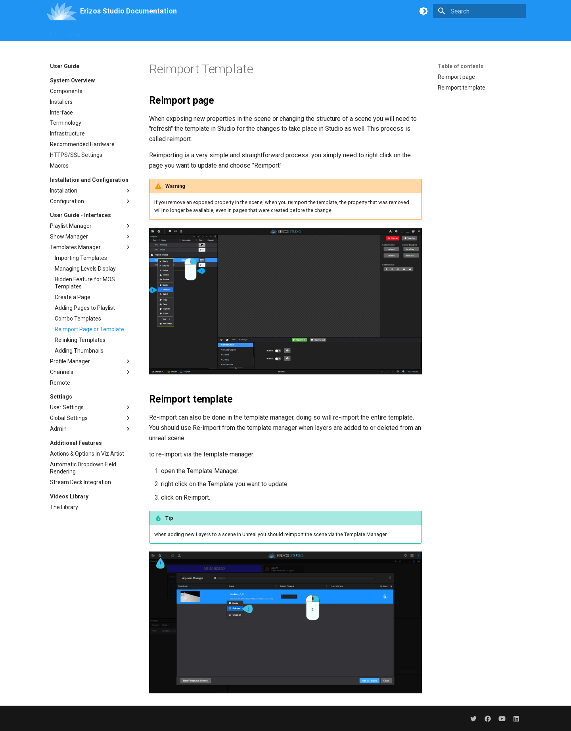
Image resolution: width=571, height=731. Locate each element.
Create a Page (72, 297)
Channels (91, 372)
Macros (59, 165)
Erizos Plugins (333, 32)
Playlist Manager (91, 225)
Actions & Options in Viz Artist (87, 453)
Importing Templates (81, 258)
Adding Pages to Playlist (85, 308)
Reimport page (456, 77)
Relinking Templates (80, 340)
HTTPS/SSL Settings (76, 155)
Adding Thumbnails (79, 350)
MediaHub (207, 32)
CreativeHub (245, 32)
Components (66, 91)
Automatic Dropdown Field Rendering (83, 468)
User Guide (103, 32)
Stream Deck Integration (80, 482)
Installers (61, 102)
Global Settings (91, 418)
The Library (64, 507)
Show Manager (91, 236)
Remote (60, 383)
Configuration (91, 201)
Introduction (65, 32)
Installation (91, 190)
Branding (139, 32)
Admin (91, 428)
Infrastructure (67, 133)
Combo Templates (78, 318)
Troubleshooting (381, 32)
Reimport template (461, 87)
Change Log (427, 32)
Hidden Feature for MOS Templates (85, 283)
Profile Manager (91, 361)
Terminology (65, 123)
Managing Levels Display (85, 268)
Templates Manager (91, 247)
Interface (61, 112)
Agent (279, 32)
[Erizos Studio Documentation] (62, 11)
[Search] (479, 11)
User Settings (91, 407)
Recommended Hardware (82, 144)
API (301, 32)
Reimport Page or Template (89, 329)
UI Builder (172, 32)
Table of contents (461, 66)
